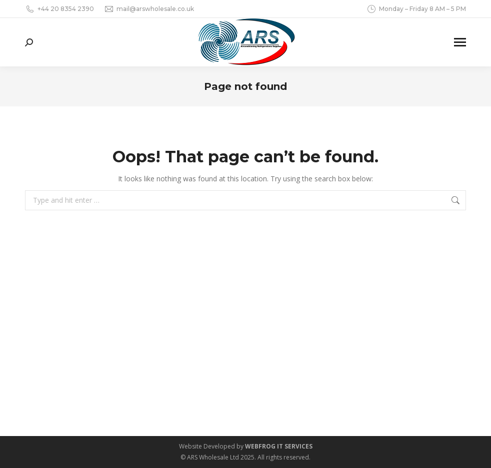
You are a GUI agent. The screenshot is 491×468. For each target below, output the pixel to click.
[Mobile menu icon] (460, 42)
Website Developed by (245, 446)
